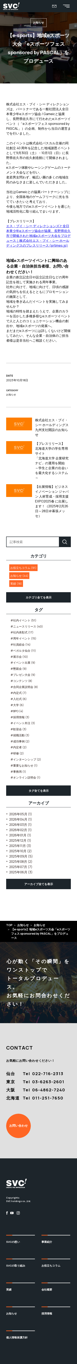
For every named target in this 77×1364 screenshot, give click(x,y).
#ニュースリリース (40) (26, 626)
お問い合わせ (18, 1125)
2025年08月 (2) (20, 861)
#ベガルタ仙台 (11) (23, 650)
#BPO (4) (16, 711)
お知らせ (11, 1313)
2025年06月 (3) (21, 872)
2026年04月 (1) (20, 819)
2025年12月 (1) (20, 840)
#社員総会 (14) (20, 644)
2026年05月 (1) (20, 814)
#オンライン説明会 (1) (25, 777)
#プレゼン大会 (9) (22, 675)
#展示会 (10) (19, 657)
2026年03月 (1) (20, 824)
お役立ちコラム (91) (23, 568)
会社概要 (46, 1289)
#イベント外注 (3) (22, 723)
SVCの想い (13, 1242)
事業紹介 (46, 1242)
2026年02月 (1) (20, 830)
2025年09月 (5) (21, 856)
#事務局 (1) (18, 771)
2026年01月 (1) (20, 835)
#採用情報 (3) (19, 717)
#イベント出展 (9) (22, 662)
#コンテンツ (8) (21, 681)
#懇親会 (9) (18, 669)
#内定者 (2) (18, 747)
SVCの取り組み (15, 1265)
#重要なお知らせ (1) (24, 765)
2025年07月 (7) (20, 867)
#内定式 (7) (18, 693)
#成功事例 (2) (20, 741)
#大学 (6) (17, 705)
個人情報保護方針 (17, 1337)
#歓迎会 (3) (18, 729)
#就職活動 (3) (19, 735)
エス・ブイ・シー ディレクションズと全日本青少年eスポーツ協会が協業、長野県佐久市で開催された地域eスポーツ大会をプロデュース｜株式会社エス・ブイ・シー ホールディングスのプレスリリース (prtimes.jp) (38, 236)
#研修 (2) (17, 753)
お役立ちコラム (50, 1265)
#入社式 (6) (18, 699)
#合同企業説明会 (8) (24, 687)
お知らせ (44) (19, 576)
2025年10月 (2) (20, 851)
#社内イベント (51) (23, 620)
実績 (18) (16, 583)
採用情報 (46, 1313)
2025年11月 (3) (20, 845)
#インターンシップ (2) (25, 759)
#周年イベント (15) (23, 638)
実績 (8, 1289)
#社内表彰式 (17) (21, 632)
